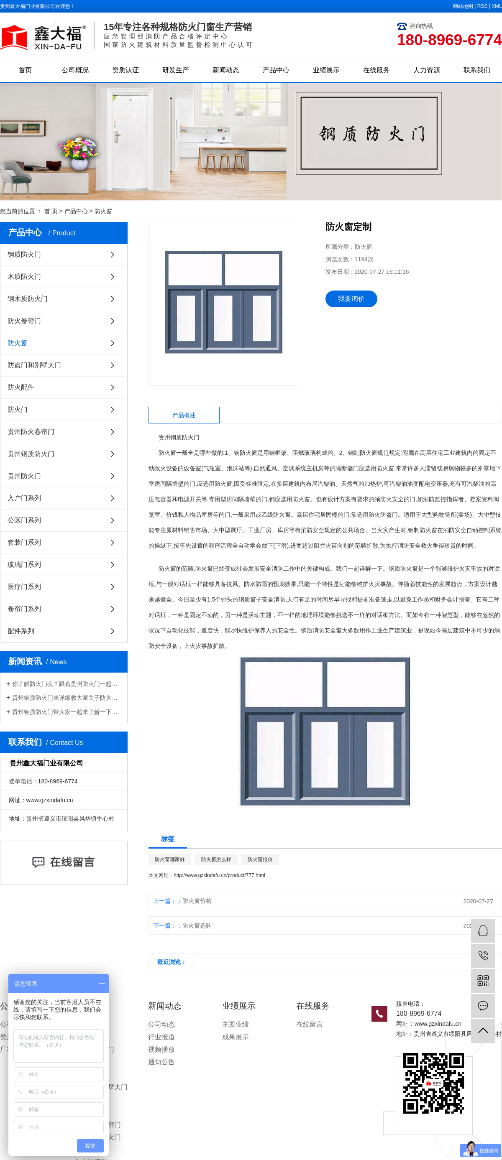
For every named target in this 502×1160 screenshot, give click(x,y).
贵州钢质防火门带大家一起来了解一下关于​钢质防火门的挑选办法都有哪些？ (66, 712)
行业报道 (161, 1036)
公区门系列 (24, 520)
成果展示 (235, 1036)
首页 (25, 70)
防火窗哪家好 (170, 859)
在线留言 (309, 1024)
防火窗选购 (197, 925)
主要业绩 (235, 1024)
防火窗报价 (260, 859)
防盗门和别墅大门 (34, 365)
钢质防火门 (24, 254)
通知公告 (161, 1062)
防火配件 (21, 387)
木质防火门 (24, 276)
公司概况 (75, 70)
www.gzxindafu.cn (438, 1023)
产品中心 (276, 70)
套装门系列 (24, 542)
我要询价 (351, 298)
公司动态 (161, 1024)
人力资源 (426, 70)
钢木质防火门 (28, 298)
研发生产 (175, 70)
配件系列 (21, 631)
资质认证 (125, 70)
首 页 (51, 211)
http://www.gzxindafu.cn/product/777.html (219, 875)
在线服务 (376, 70)
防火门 (18, 409)
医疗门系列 (24, 586)
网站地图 (463, 6)
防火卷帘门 (24, 320)
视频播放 (161, 1049)
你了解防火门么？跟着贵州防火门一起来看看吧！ (66, 684)
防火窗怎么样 (216, 859)
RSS (482, 6)
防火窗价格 (197, 900)
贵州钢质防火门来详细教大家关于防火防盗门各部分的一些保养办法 (66, 697)
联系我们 (477, 70)
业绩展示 (326, 70)
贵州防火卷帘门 (31, 431)
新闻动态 (226, 70)
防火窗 (103, 211)
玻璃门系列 (24, 564)
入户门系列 (24, 498)
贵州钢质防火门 (31, 453)
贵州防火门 (24, 475)
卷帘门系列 (24, 608)
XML (497, 6)
